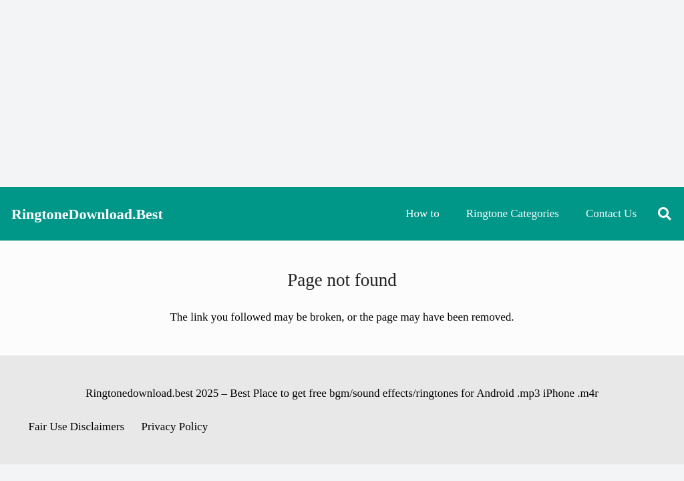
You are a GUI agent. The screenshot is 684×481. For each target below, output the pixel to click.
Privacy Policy (175, 426)
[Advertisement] (342, 93)
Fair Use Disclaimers (77, 426)
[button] (664, 213)
